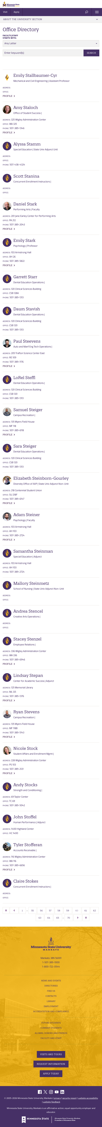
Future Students (51, 1023)
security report (69, 1098)
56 (41, 910)
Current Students (51, 1028)
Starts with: (10, 36)
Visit (5, 12)
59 (67, 910)
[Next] (77, 917)
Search (91, 53)
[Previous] (14, 910)
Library (51, 1001)
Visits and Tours (51, 1054)
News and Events (51, 980)
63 (40, 917)
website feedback (51, 1102)
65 (57, 917)
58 (59, 910)
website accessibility (88, 1098)
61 (85, 910)
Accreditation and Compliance (51, 1011)
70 (68, 917)
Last (86, 917)
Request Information (51, 1064)
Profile (7, 96)
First (6, 910)
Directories (51, 985)
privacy (57, 1098)
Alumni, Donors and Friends (51, 1033)
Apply (16, 12)
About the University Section (50, 19)
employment (51, 1006)
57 (50, 910)
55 (32, 910)
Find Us (51, 991)
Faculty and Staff (51, 1038)
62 (94, 910)
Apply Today (51, 1073)
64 (48, 917)
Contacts (51, 996)
